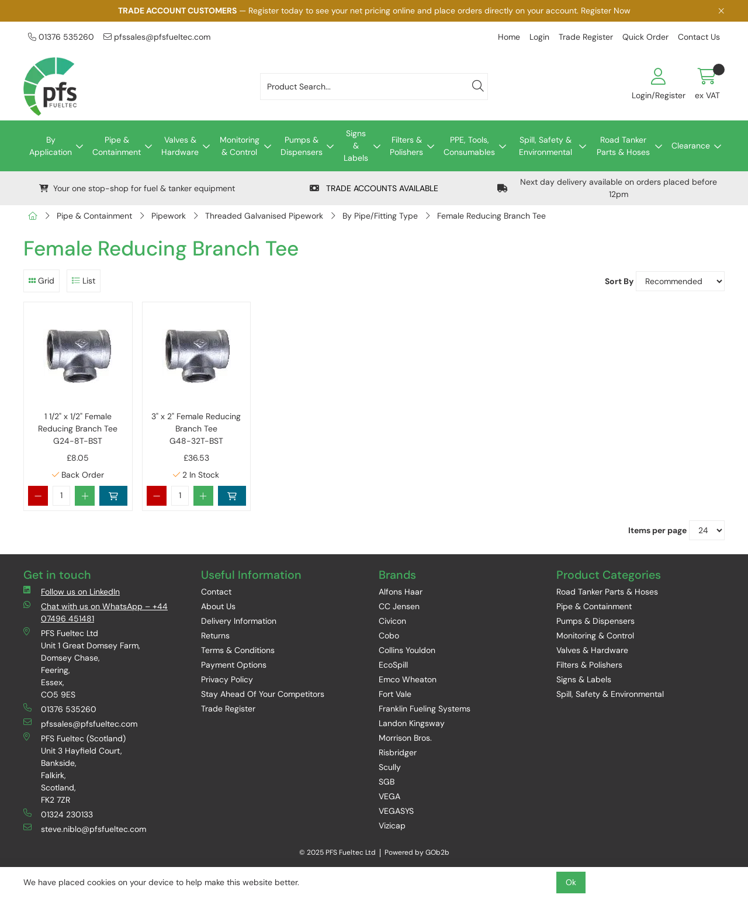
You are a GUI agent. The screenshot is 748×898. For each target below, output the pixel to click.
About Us (218, 606)
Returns (215, 635)
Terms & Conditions (238, 650)
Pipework (168, 215)
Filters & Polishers (406, 145)
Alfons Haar (401, 591)
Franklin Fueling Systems (424, 708)
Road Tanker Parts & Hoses (623, 145)
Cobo (389, 635)
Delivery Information (238, 621)
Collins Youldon (407, 650)
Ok (571, 882)
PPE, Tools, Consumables (469, 145)
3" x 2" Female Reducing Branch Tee (196, 429)
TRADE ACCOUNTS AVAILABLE (374, 188)
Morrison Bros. (405, 738)
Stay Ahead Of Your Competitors (262, 694)
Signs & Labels (356, 145)
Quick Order (645, 37)
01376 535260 (61, 37)
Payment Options (233, 664)
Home (509, 37)
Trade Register (586, 37)
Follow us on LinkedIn (71, 591)
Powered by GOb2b (417, 852)
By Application (50, 145)
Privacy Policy (227, 679)
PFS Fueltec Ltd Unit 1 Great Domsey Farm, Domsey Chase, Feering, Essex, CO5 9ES (81, 663)
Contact (216, 591)
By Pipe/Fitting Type (380, 215)
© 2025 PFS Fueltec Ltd (337, 852)
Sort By (619, 281)
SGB (386, 781)
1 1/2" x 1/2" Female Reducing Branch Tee (77, 429)
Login (539, 37)
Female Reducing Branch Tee (491, 215)
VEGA (389, 796)
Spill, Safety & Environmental (545, 145)
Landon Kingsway (412, 723)
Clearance (690, 145)
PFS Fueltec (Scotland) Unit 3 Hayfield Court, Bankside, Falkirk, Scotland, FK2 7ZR (74, 769)
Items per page (657, 530)
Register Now (606, 10)
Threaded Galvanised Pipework (264, 215)
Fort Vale (395, 694)
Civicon (392, 621)
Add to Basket (113, 496)
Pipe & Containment (116, 145)
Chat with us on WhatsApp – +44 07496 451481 (95, 612)
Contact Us (699, 37)
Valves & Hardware (180, 145)
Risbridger (398, 752)
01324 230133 (58, 814)
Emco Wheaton (408, 679)
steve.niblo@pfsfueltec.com (84, 828)
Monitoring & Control (239, 145)
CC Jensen (399, 606)
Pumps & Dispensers (301, 145)
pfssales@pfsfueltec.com (156, 37)
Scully (390, 767)
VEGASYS (396, 811)
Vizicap (392, 825)
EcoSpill (393, 664)
